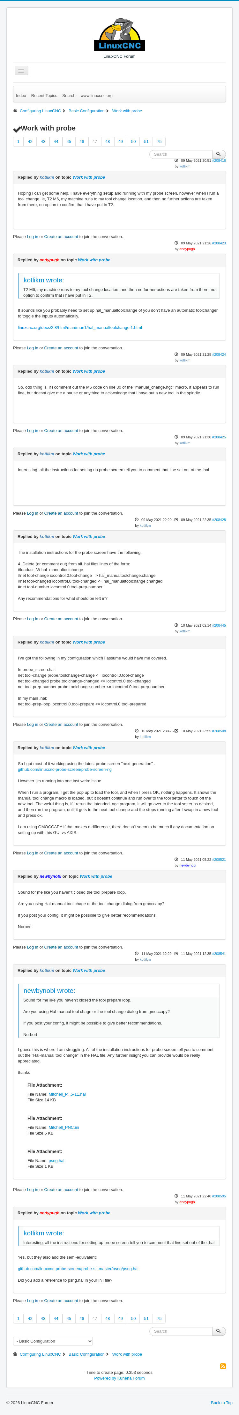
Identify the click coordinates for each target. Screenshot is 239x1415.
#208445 (219, 625)
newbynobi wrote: (49, 990)
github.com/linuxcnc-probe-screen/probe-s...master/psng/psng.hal (78, 1268)
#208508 (219, 731)
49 (120, 141)
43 (43, 141)
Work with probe (89, 177)
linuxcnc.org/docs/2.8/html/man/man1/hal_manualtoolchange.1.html (80, 327)
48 (107, 141)
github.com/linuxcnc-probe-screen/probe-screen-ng (65, 769)
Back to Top (222, 1402)
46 (81, 141)
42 (30, 141)
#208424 (219, 354)
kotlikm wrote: (44, 280)
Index (21, 95)
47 (95, 141)
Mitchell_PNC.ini (64, 1127)
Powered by (105, 1378)
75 (159, 141)
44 (56, 141)
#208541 (219, 954)
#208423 (219, 243)
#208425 (219, 437)
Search (68, 95)
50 (133, 141)
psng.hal (56, 1160)
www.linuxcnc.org (96, 95)
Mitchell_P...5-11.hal (67, 1094)
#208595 (219, 1196)
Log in (32, 236)
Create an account (61, 236)
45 (69, 141)
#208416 (219, 160)
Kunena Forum (131, 1378)
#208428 (219, 520)
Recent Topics (44, 95)
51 (146, 141)
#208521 (219, 859)
